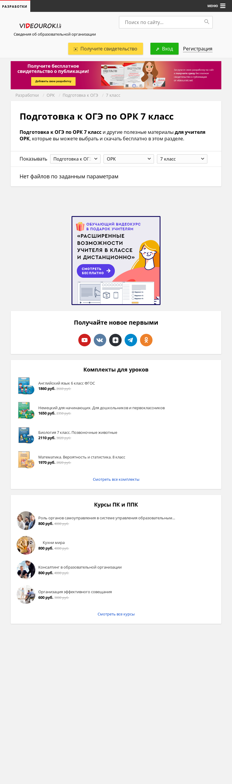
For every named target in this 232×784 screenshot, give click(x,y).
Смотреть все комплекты (116, 479)
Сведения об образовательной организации (55, 34)
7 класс (113, 95)
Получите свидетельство (105, 48)
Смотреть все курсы (116, 614)
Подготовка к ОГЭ (80, 95)
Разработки (27, 95)
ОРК (51, 95)
